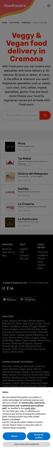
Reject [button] (14, 436)
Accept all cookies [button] (38, 436)
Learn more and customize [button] (26, 444)
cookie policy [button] (29, 408)
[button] (49, 391)
